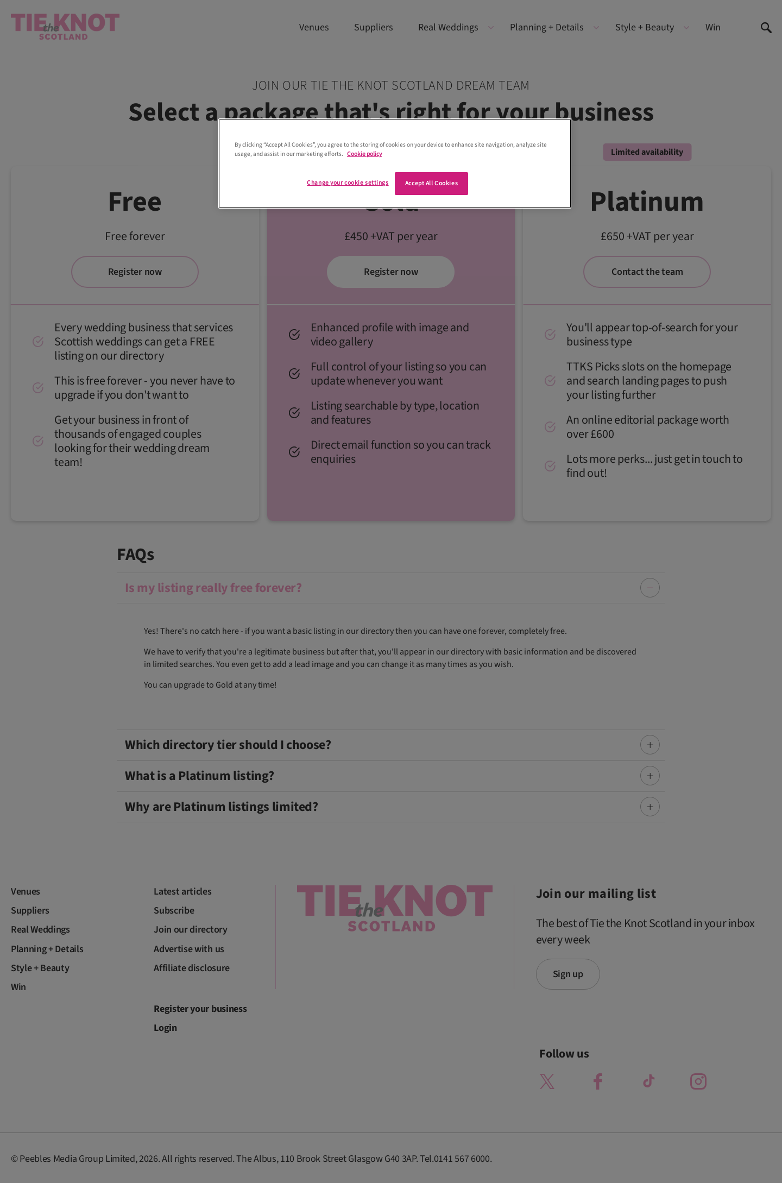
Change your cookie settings (347, 182)
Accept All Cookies (431, 183)
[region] (394, 163)
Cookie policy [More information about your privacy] (364, 154)
